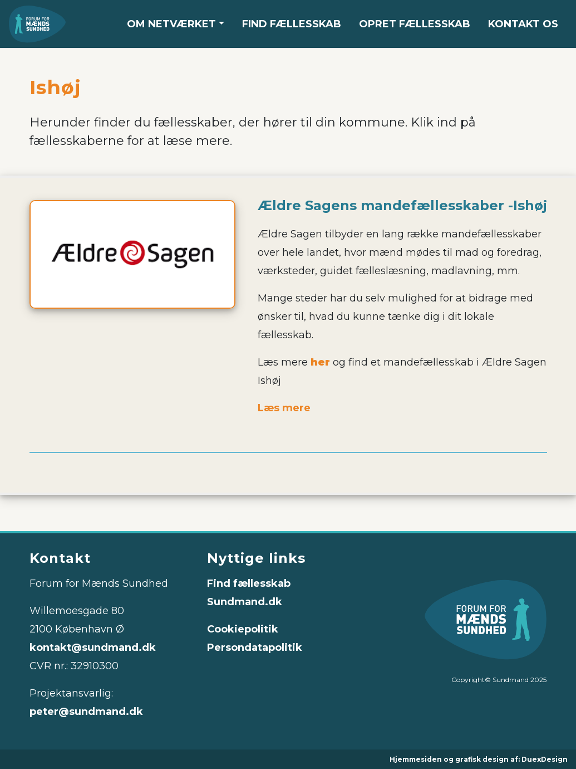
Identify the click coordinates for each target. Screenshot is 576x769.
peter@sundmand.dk (86, 711)
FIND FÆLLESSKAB (291, 24)
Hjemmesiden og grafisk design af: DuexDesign (479, 759)
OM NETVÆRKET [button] (171, 24)
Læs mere (284, 408)
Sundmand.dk (244, 602)
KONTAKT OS (523, 24)
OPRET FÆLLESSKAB (414, 24)
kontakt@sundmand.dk (92, 647)
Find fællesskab (249, 583)
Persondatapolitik (254, 647)
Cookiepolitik (242, 629)
